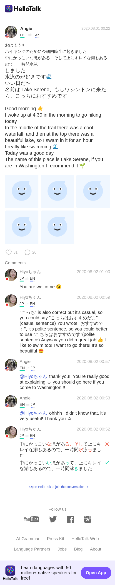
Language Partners (32, 549)
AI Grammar (28, 538)
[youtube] (31, 519)
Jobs (62, 549)
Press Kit (55, 538)
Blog (78, 549)
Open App (96, 572)
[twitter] (53, 519)
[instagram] (87, 519)
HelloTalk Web (85, 538)
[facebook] (70, 519)
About (95, 549)
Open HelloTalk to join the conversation (57, 487)
